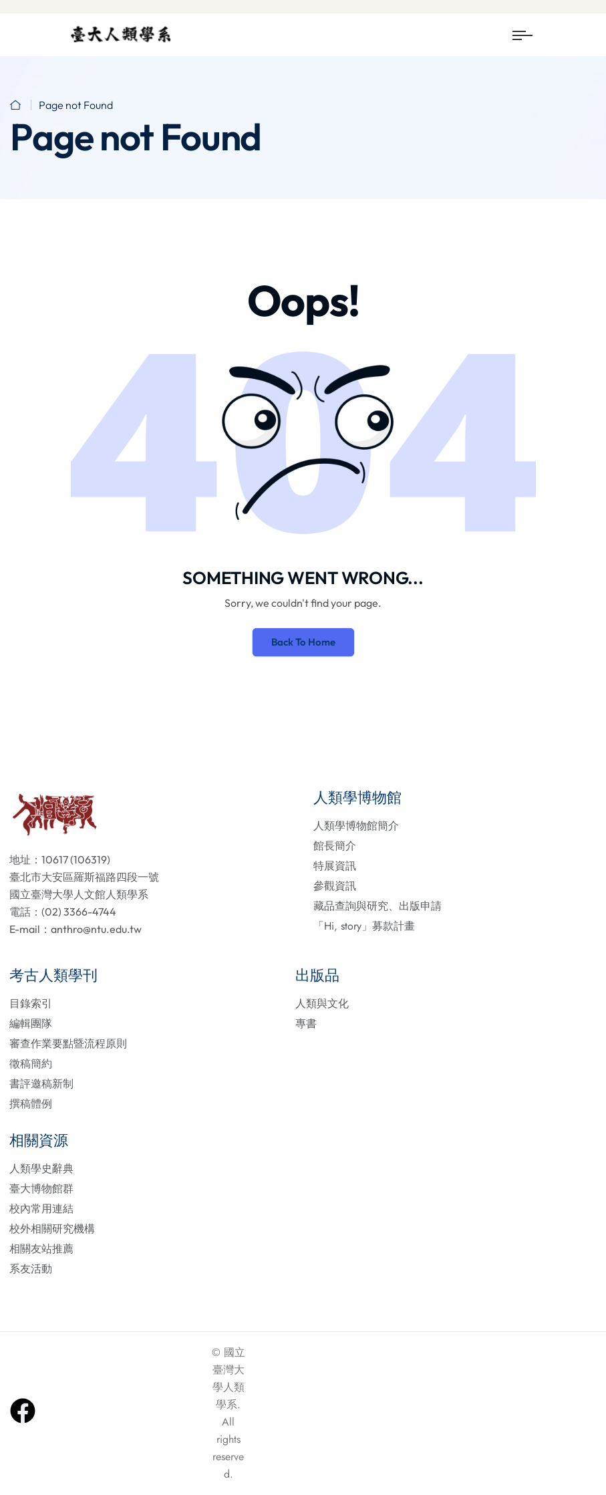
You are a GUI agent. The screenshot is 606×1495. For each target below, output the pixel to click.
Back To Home (303, 642)
